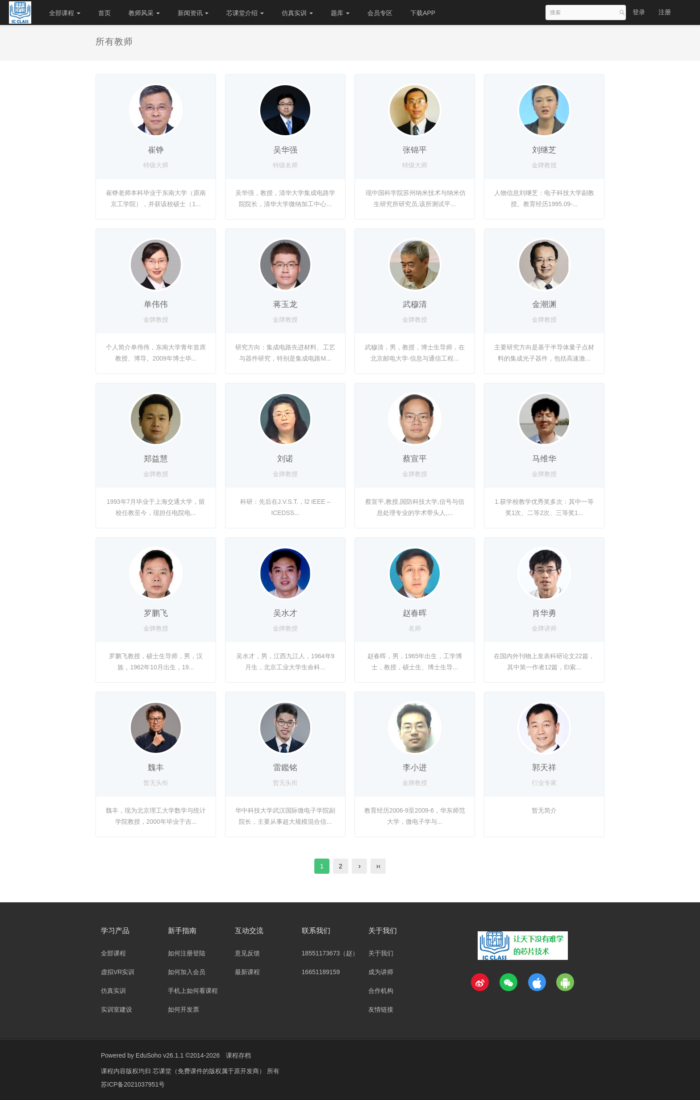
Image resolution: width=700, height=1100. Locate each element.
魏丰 (156, 767)
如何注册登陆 (186, 953)
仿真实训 (297, 13)
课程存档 (238, 1055)
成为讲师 (380, 971)
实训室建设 (116, 1009)
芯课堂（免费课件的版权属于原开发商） (210, 1071)
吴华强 (285, 149)
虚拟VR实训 (117, 971)
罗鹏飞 (156, 613)
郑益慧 (156, 458)
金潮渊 (544, 304)
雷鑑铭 (285, 767)
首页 (104, 13)
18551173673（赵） (330, 953)
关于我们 (380, 953)
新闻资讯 (193, 13)
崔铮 (156, 149)
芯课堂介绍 (245, 13)
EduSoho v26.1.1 (159, 1055)
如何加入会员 (186, 971)
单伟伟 (156, 304)
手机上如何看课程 (193, 990)
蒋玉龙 (285, 304)
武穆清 (415, 304)
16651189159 (321, 971)
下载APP (422, 13)
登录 (639, 12)
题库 (340, 13)
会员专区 (379, 13)
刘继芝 (544, 149)
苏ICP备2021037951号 (133, 1084)
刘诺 (285, 458)
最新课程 (247, 971)
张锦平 (415, 149)
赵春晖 (415, 613)
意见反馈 (247, 953)
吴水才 (285, 613)
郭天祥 (544, 767)
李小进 (415, 767)
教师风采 (144, 13)
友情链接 (380, 1009)
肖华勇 (544, 613)
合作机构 (380, 990)
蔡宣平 (415, 458)
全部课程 (64, 13)
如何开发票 (183, 1009)
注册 (664, 12)
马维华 (544, 458)
